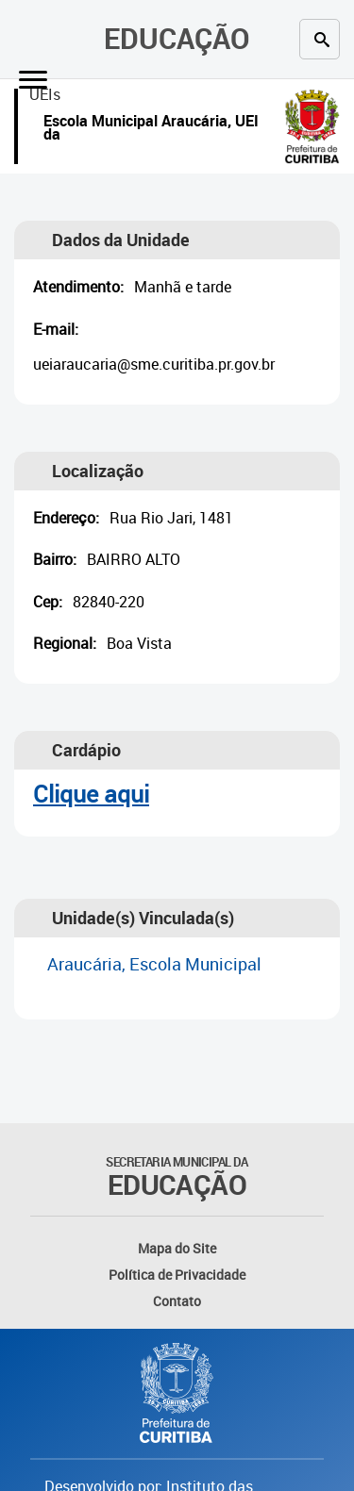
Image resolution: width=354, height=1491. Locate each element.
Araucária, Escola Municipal (154, 964)
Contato (177, 1301)
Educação (177, 38)
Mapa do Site (177, 1248)
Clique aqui (91, 793)
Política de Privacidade (177, 1275)
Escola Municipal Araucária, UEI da (151, 129)
